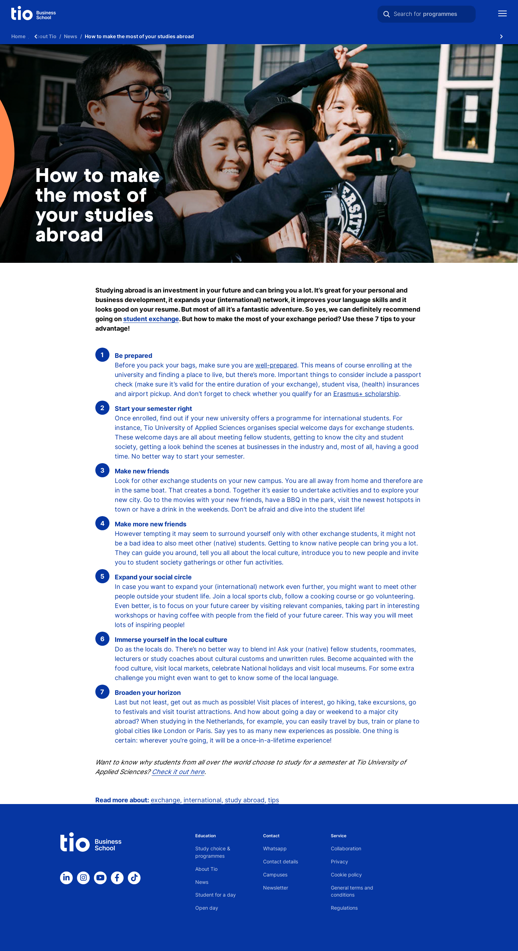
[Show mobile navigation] (502, 14)
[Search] (386, 14)
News (201, 882)
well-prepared (276, 365)
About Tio (206, 869)
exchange (165, 800)
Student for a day (215, 895)
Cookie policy (346, 875)
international (202, 800)
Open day (206, 908)
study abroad (244, 800)
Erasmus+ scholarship (366, 393)
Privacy (339, 861)
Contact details (280, 861)
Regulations (344, 908)
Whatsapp (275, 848)
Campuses (275, 875)
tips (273, 800)
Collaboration (346, 848)
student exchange (151, 319)
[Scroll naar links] (36, 36)
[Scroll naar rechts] (501, 36)
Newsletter (275, 888)
